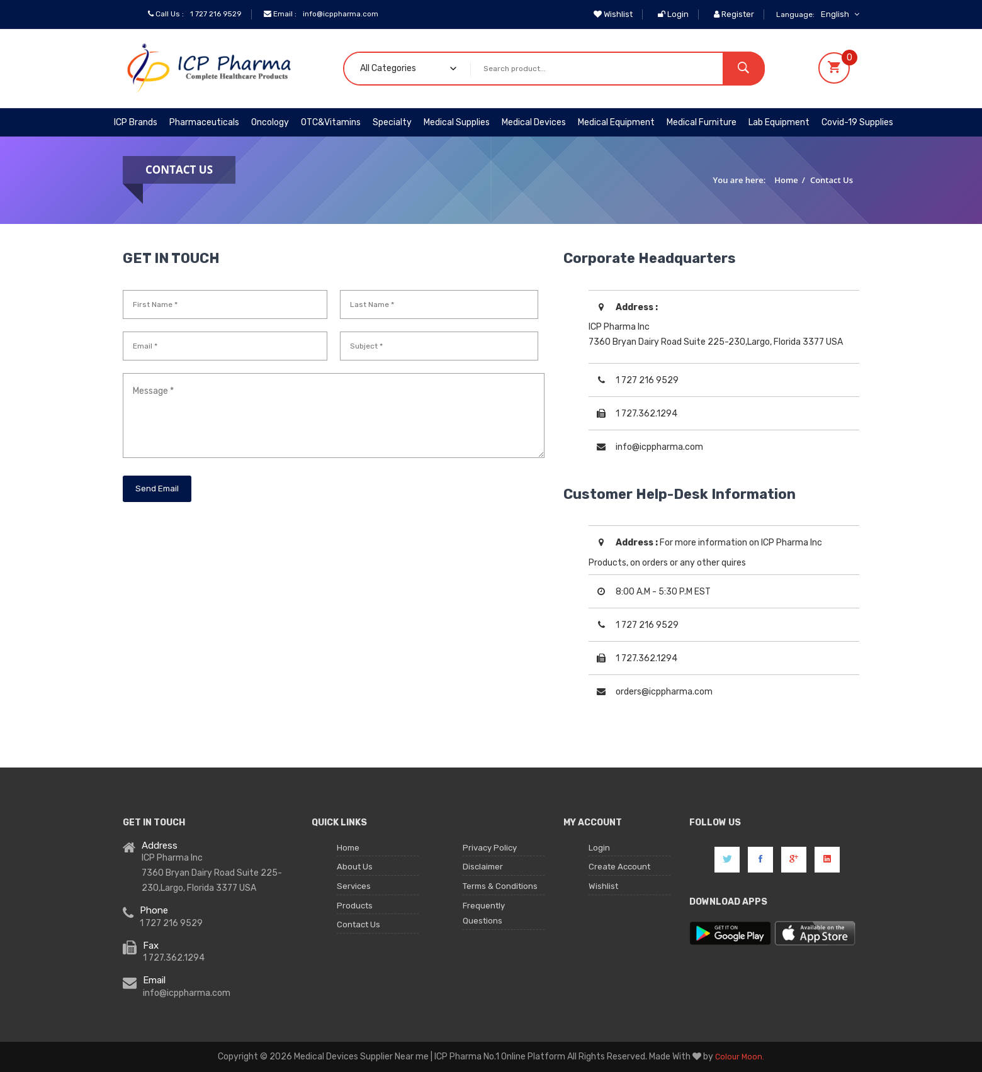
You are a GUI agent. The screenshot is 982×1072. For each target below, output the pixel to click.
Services (354, 891)
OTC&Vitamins (331, 122)
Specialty (392, 122)
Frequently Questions (485, 922)
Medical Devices (534, 122)
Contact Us (831, 180)
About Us (355, 870)
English (840, 14)
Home (786, 180)
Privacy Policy (491, 849)
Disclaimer (484, 870)
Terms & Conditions (502, 891)
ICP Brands (135, 122)
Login (673, 14)
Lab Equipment (779, 122)
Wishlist (613, 14)
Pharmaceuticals (204, 122)
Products (356, 913)
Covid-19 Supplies (857, 122)
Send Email (157, 488)
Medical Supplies (457, 122)
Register (734, 14)
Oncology (270, 122)
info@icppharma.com (348, 14)
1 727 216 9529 (218, 14)
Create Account (621, 870)
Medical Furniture (701, 122)
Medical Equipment (616, 122)
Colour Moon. (739, 1056)
